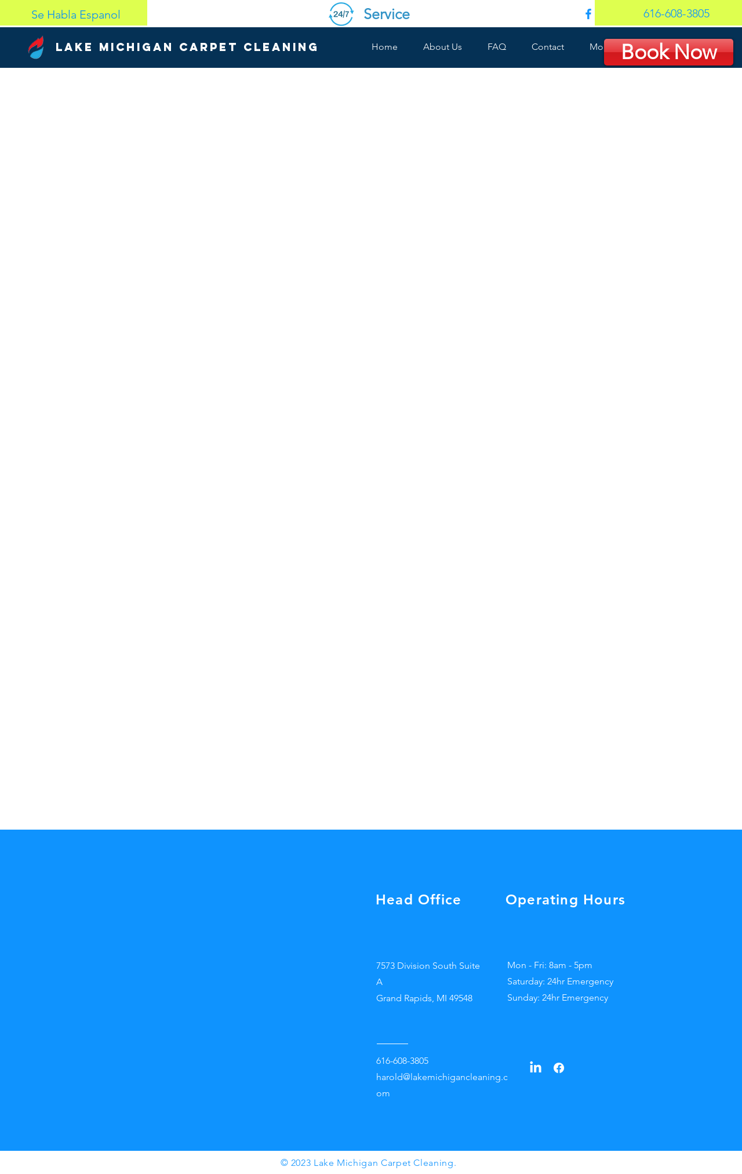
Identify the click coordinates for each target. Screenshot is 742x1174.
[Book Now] (668, 52)
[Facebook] (559, 1068)
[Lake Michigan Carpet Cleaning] (187, 47)
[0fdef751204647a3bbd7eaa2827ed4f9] (588, 14)
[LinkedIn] (536, 1068)
